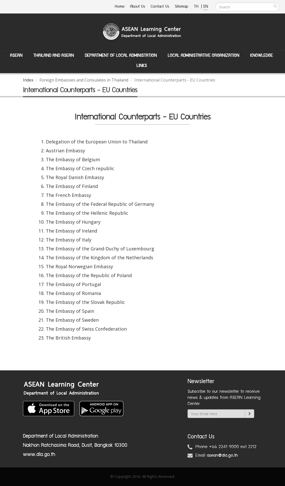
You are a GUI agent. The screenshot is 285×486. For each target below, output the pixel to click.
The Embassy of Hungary (73, 222)
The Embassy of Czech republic (80, 168)
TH (197, 6)
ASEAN (16, 55)
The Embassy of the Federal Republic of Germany (100, 204)
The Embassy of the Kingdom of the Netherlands (99, 257)
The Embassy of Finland (72, 186)
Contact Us (160, 6)
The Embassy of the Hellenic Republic (87, 213)
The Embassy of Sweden (72, 320)
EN (205, 6)
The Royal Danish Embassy (75, 177)
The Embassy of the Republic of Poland (89, 275)
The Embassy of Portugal (73, 284)
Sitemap (181, 6)
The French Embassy (68, 195)
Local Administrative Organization (203, 55)
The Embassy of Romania (73, 293)
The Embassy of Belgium (73, 159)
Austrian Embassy (65, 150)
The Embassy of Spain (70, 311)
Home (119, 6)
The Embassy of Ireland (71, 231)
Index (28, 80)
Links (141, 65)
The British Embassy (68, 338)
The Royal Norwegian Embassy (79, 266)
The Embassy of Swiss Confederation (86, 329)
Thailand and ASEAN (53, 55)
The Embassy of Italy (68, 240)
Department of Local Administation (121, 55)
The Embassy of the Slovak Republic (85, 302)
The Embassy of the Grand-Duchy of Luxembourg (100, 249)
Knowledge (261, 55)
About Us (137, 6)
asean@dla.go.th (222, 455)
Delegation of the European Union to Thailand (97, 142)
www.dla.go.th (39, 454)
